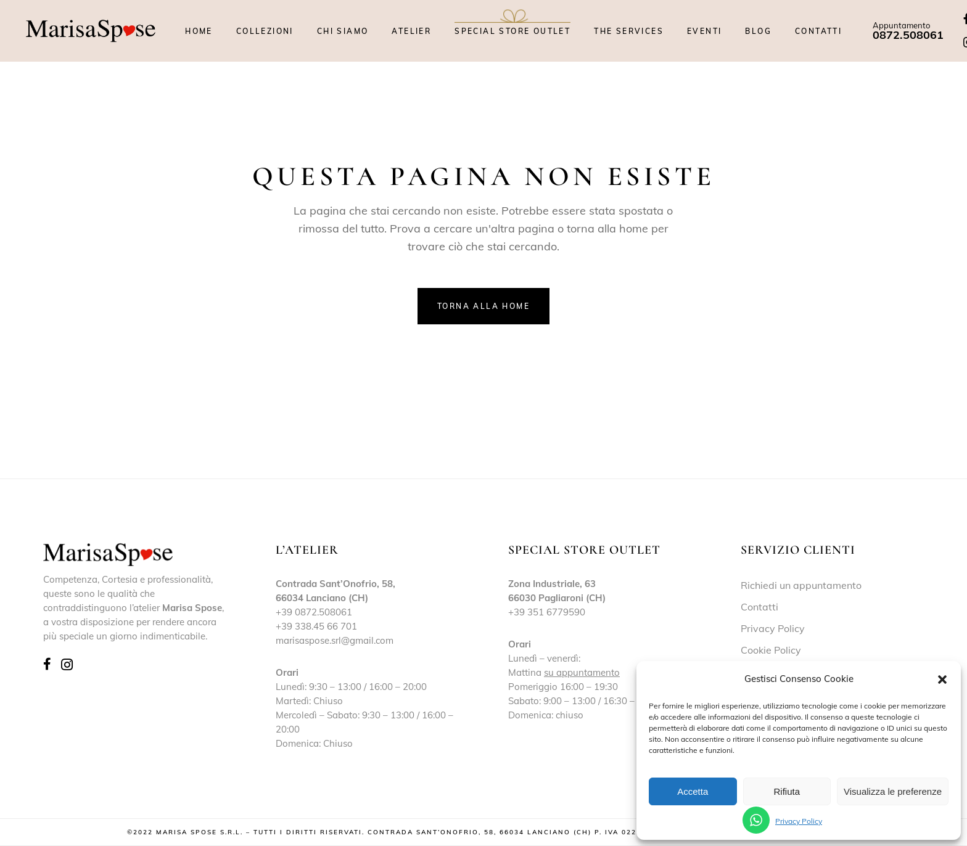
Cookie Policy (771, 650)
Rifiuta (786, 791)
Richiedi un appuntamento (801, 585)
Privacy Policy (798, 821)
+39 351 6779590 (546, 612)
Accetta (692, 791)
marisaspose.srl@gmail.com (334, 640)
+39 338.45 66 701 (316, 626)
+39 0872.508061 (314, 612)
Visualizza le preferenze (893, 791)
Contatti (759, 607)
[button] (942, 679)
